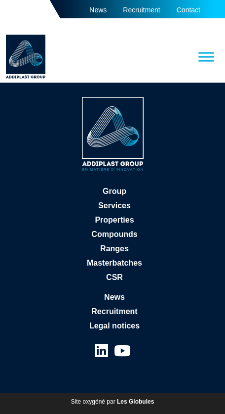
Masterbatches (114, 263)
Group (114, 191)
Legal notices (114, 326)
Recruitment (141, 10)
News (98, 10)
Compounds (114, 234)
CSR (114, 277)
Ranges (114, 248)
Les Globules (135, 401)
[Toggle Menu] (206, 56)
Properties (114, 220)
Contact (188, 10)
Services (114, 205)
